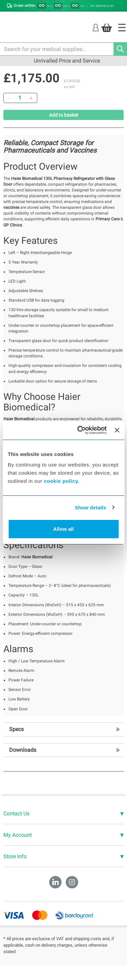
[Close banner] (116, 430)
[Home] (122, 27)
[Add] (31, 98)
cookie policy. (61, 481)
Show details (90, 507)
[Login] (96, 27)
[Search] (120, 49)
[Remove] (9, 98)
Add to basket (63, 115)
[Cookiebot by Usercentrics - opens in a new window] (80, 430)
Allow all (63, 529)
